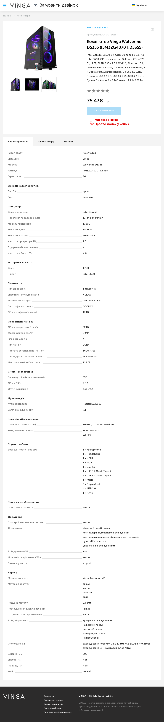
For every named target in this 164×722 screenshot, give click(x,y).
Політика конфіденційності (58, 712)
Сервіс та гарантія (53, 704)
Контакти (49, 696)
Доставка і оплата (53, 700)
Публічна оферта (52, 708)
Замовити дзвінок (59, 5)
